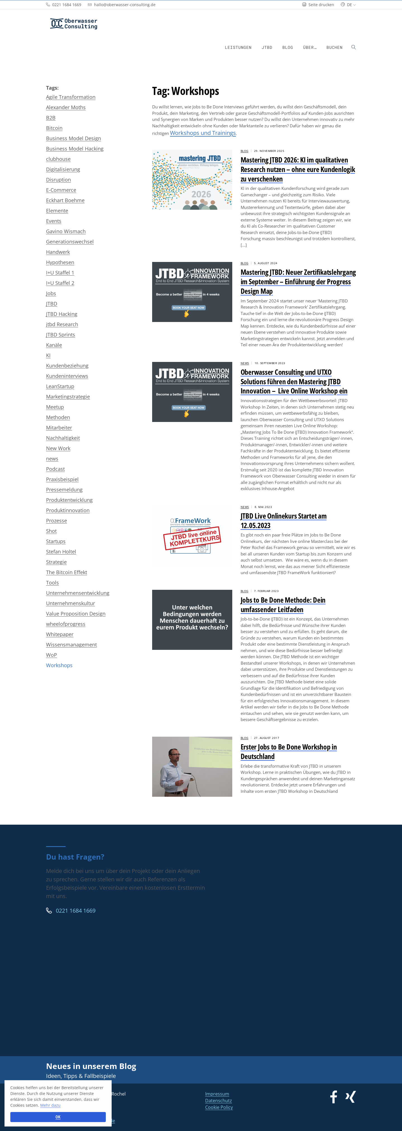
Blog (287, 47)
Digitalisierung (63, 169)
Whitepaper (59, 634)
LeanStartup (60, 386)
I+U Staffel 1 (60, 272)
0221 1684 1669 (70, 910)
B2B (51, 117)
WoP (51, 655)
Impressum (217, 1094)
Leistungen (238, 47)
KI (48, 355)
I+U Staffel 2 (60, 283)
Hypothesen (60, 262)
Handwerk (58, 252)
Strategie (56, 562)
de (348, 4)
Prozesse (56, 520)
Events (53, 221)
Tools (52, 582)
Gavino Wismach (66, 231)
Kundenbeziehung (67, 365)
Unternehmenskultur (70, 603)
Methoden (58, 417)
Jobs (51, 293)
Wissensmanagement (71, 644)
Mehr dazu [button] (50, 1105)
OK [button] (58, 1117)
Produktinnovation (68, 510)
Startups (56, 541)
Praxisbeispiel (62, 479)
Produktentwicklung (69, 500)
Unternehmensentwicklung (77, 593)
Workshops (59, 665)
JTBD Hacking (61, 314)
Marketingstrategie (68, 396)
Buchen (335, 47)
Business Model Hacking (75, 148)
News (245, 363)
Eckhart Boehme (65, 200)
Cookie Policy (219, 1107)
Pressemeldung (64, 489)
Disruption (58, 179)
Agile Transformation (70, 97)
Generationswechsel (70, 241)
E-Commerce (61, 190)
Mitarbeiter (59, 427)
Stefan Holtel (61, 551)
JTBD (267, 47)
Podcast (55, 469)
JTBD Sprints (60, 334)
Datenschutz (218, 1100)
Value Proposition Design (76, 613)
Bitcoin (54, 128)
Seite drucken (318, 4)
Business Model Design (73, 138)
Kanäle (54, 345)
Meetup (55, 407)
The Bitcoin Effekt (66, 572)
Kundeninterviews (67, 376)
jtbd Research (62, 324)
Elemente (57, 210)
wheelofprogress (65, 624)
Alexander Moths (66, 107)
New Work (58, 448)
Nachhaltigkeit (63, 438)
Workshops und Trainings (203, 133)
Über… (310, 47)
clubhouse (58, 159)
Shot (51, 531)
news (52, 458)
